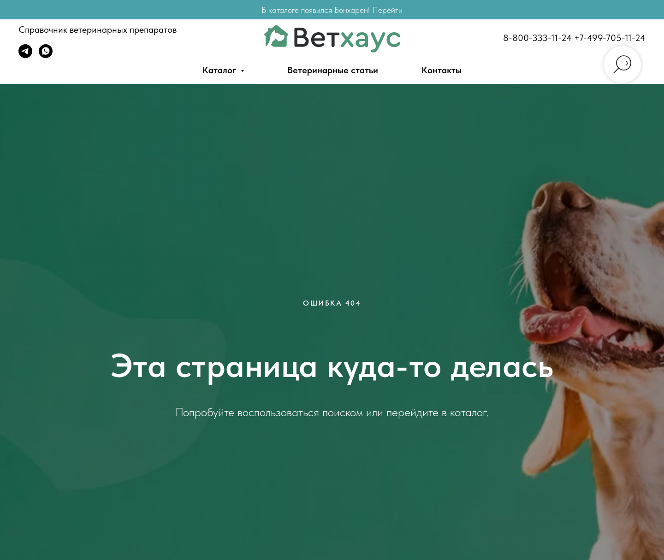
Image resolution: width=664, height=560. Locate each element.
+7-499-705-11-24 (610, 37)
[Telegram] (25, 55)
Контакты (441, 70)
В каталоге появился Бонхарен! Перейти (332, 10)
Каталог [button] (220, 70)
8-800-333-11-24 (537, 37)
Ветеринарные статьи (332, 70)
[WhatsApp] (46, 55)
